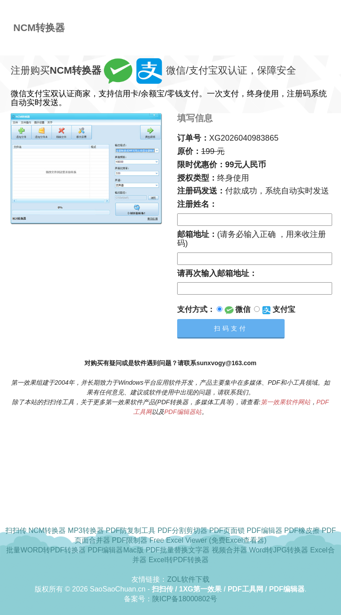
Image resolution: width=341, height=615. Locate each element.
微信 (233, 310)
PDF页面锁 (227, 530)
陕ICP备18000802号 (184, 599)
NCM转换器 (47, 530)
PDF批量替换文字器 (178, 550)
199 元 (213, 151)
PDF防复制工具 (130, 530)
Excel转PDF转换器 (179, 560)
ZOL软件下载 (188, 579)
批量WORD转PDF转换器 (46, 550)
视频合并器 (229, 550)
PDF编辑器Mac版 (115, 550)
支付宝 (274, 310)
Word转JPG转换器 (278, 550)
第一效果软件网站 (285, 402)
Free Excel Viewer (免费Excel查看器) (208, 540)
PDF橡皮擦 (302, 530)
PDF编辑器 (264, 530)
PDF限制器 (129, 540)
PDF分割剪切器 (182, 530)
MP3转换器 (86, 530)
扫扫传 (16, 530)
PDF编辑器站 (183, 411)
